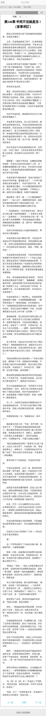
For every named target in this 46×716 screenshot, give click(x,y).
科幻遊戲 (17, 7)
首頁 (3, 2)
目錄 (24, 702)
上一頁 (10, 702)
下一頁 (38, 702)
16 (20, 17)
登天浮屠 (27, 7)
